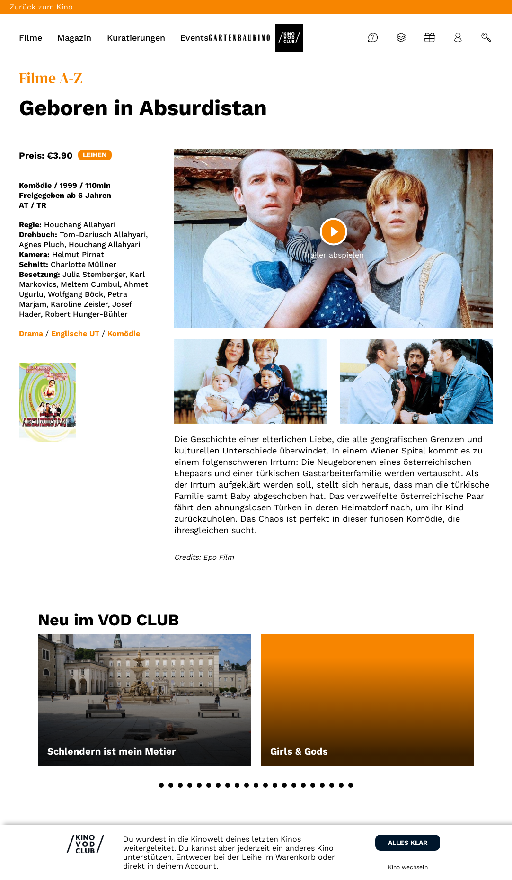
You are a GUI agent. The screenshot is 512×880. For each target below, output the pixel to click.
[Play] (333, 231)
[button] (161, 785)
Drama (31, 333)
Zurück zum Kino (41, 6)
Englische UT (75, 333)
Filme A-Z (50, 78)
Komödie (123, 333)
